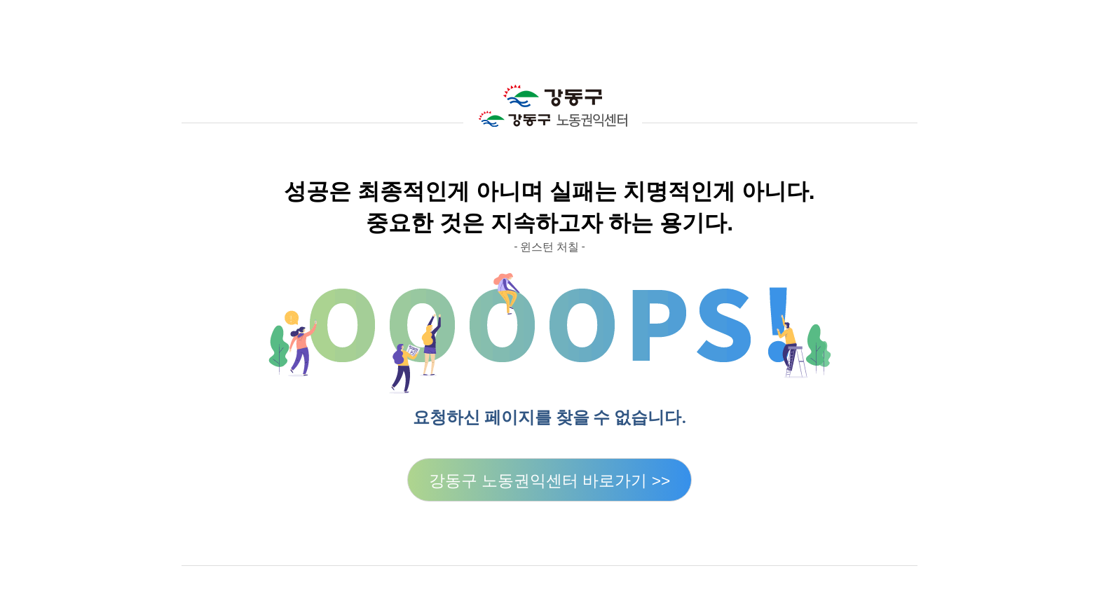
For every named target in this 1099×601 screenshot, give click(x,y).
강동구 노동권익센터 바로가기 (550, 480)
